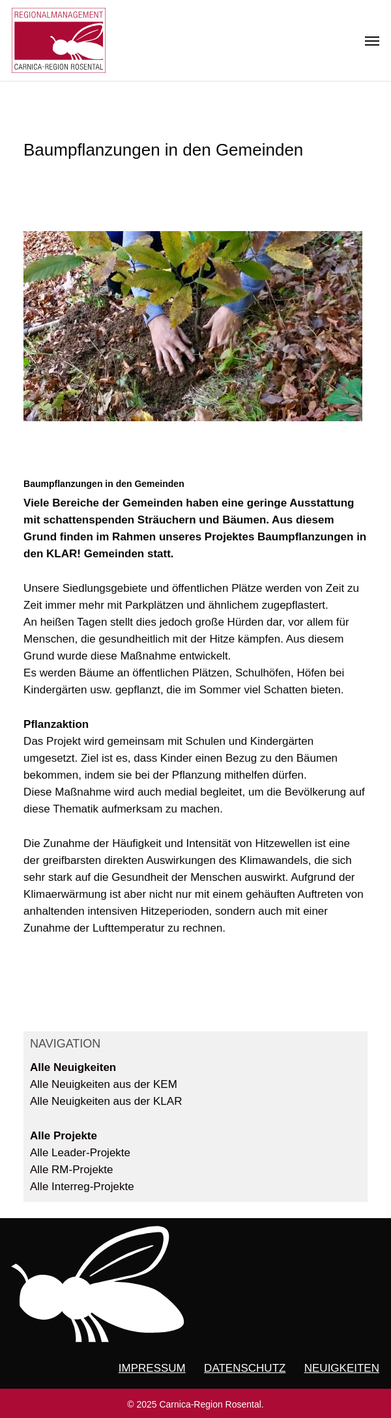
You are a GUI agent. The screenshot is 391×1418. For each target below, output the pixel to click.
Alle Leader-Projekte (80, 1153)
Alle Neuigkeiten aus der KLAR (106, 1101)
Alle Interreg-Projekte (82, 1186)
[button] (372, 40)
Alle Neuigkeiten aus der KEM (103, 1084)
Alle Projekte (63, 1136)
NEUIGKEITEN (341, 1368)
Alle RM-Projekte (71, 1169)
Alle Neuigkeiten (73, 1067)
